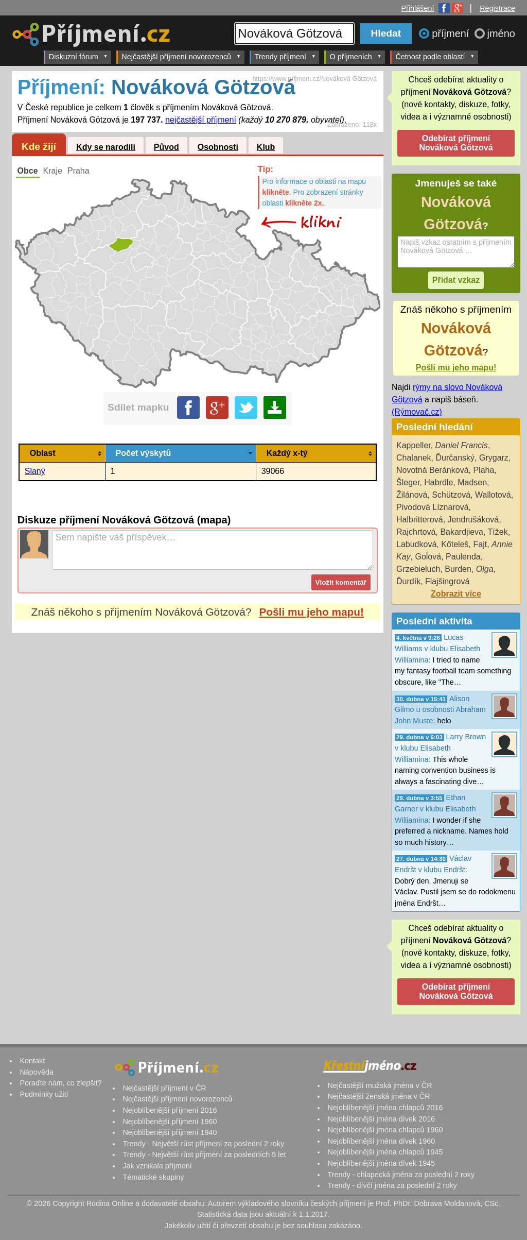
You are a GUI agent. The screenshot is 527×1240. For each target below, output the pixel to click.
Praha (78, 170)
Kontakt (32, 1061)
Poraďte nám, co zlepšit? (60, 1083)
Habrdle (438, 482)
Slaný (35, 471)
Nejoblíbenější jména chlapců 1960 (385, 1130)
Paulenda (463, 556)
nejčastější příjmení (200, 119)
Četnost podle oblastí (435, 56)
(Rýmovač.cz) (417, 411)
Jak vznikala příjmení (156, 1166)
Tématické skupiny (153, 1177)
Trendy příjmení (285, 56)
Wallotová (493, 494)
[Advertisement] (197, 730)
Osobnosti (218, 147)
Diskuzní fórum (78, 56)
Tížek (498, 532)
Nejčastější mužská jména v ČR (379, 1085)
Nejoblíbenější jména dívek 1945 (381, 1163)
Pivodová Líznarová (432, 507)
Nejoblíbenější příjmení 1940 (169, 1132)
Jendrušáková (473, 519)
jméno (501, 33)
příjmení (452, 33)
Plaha (483, 470)
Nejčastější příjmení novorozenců (180, 56)
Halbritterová (419, 519)
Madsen (472, 482)
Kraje (52, 170)
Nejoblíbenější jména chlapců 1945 (385, 1152)
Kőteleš (454, 544)
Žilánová (411, 494)
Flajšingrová (447, 581)
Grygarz (493, 457)
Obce (27, 170)
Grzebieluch (418, 569)
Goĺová (428, 556)
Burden (458, 569)
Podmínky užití (44, 1094)
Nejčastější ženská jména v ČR (378, 1096)
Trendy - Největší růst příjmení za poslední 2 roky (203, 1144)
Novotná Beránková (432, 470)
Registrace (497, 8)
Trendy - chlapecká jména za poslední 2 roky (401, 1174)
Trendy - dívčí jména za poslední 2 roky (391, 1185)
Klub (266, 147)
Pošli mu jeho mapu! (311, 612)
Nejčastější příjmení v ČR (164, 1088)
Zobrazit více (456, 593)
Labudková (416, 544)
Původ (166, 147)
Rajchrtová (415, 532)
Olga (485, 569)
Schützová (451, 494)
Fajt (480, 544)
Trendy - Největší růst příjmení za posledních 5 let (204, 1154)
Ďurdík (408, 581)
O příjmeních (355, 56)
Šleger (407, 482)
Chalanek (413, 457)
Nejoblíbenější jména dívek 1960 (381, 1141)
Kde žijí (39, 146)
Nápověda (37, 1072)
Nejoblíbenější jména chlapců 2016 (385, 1107)
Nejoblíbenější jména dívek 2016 (381, 1119)
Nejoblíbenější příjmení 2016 (169, 1110)
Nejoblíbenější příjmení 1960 (169, 1121)
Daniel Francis (461, 445)
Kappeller (413, 445)
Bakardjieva (461, 532)
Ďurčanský (455, 457)
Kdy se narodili (105, 147)
